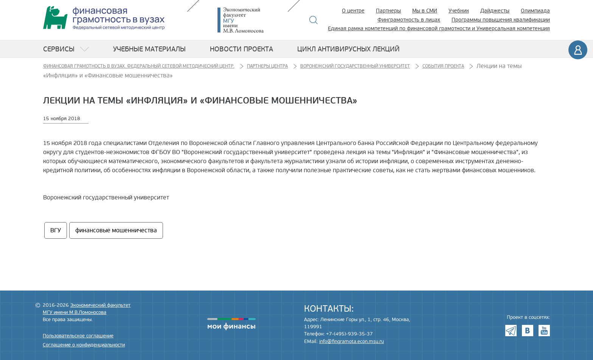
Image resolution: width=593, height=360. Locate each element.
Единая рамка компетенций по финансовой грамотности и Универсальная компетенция (439, 28)
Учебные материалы (149, 49)
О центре (353, 11)
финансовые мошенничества (116, 230)
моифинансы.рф (231, 324)
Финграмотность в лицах (408, 20)
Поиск (313, 20)
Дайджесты (494, 11)
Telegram (511, 330)
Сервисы (59, 49)
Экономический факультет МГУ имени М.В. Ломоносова (251, 20)
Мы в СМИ (424, 11)
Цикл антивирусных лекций (348, 49)
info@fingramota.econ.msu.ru (351, 341)
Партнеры (388, 11)
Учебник (459, 11)
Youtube (544, 330)
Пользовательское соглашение (78, 336)
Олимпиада (535, 11)
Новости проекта (241, 49)
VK (527, 330)
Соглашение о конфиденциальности (84, 345)
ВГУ (55, 230)
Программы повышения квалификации (501, 20)
